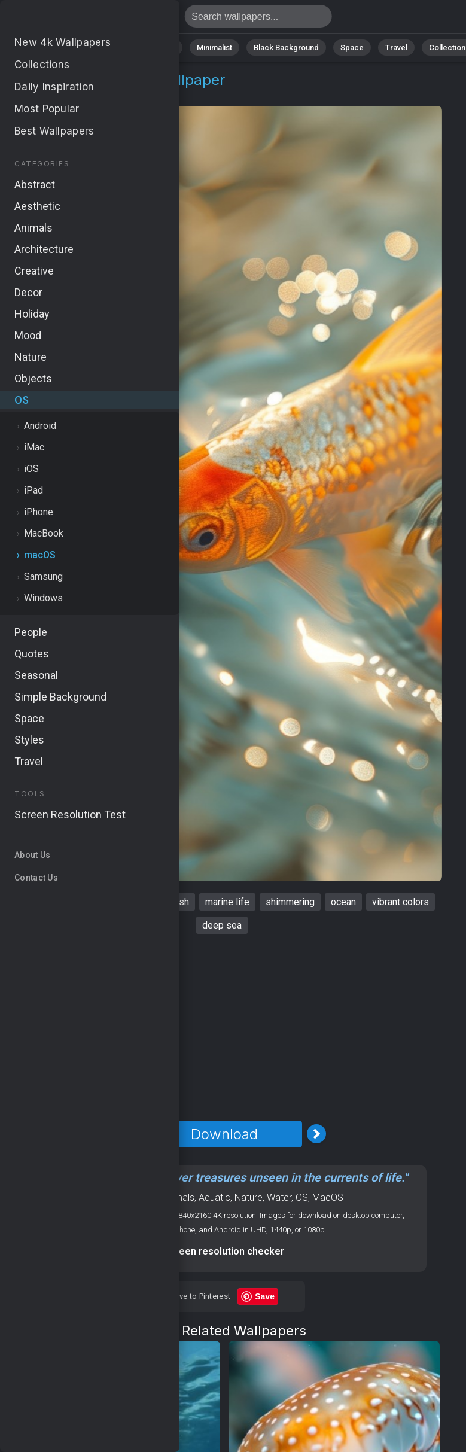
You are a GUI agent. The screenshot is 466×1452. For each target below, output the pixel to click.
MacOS (327, 1197)
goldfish (172, 902)
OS (38, 94)
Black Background (286, 47)
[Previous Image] (132, 1133)
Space (352, 47)
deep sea (222, 925)
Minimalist (214, 47)
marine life (227, 902)
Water (279, 1197)
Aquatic (214, 1197)
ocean (343, 902)
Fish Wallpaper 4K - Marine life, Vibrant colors (72, 19)
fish (22, 902)
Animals (161, 47)
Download (224, 1134)
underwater (69, 902)
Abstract (110, 47)
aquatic (124, 902)
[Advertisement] (224, 1027)
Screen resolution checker (224, 1251)
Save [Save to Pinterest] (265, 1296)
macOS (73, 94)
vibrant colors (400, 902)
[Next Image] (316, 1133)
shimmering (290, 902)
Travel (396, 47)
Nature (61, 47)
